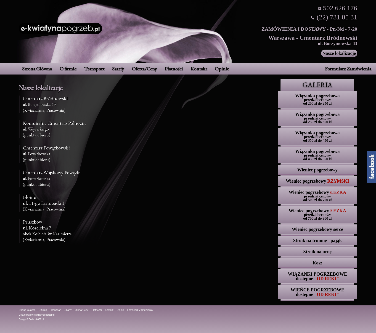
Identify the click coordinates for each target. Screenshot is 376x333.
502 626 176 (340, 8)
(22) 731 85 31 (337, 17)
